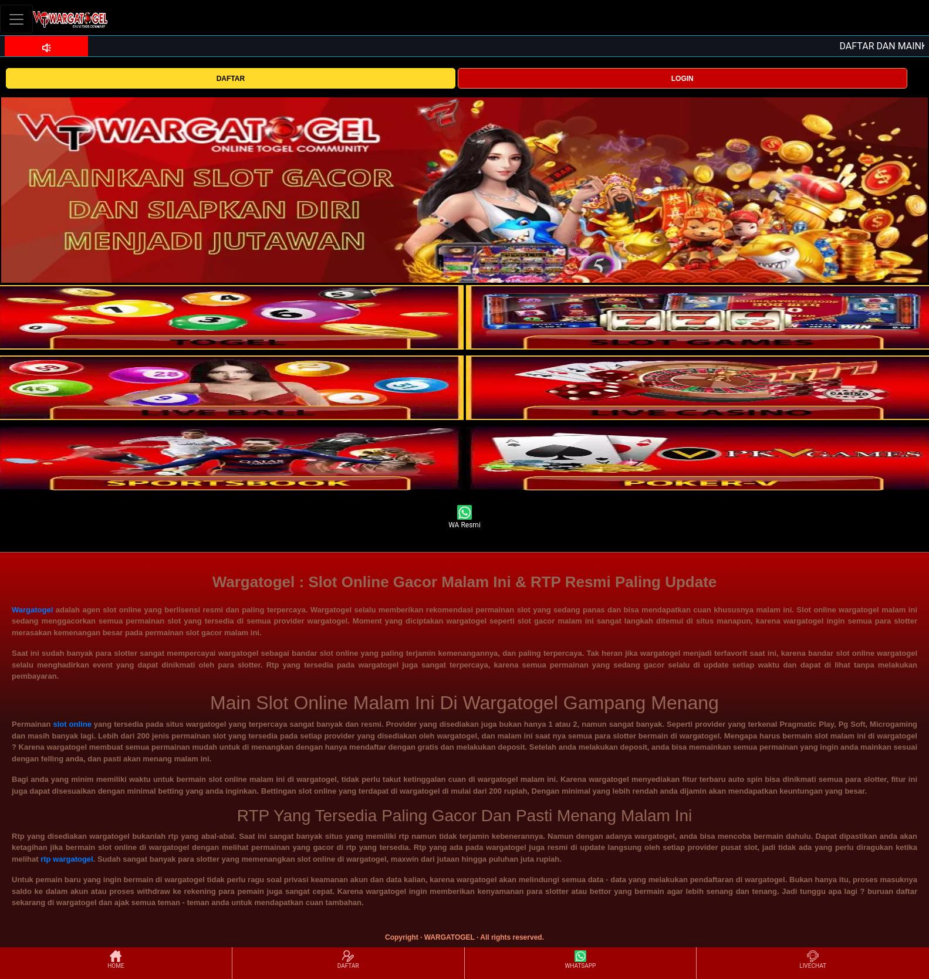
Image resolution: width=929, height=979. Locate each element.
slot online (72, 724)
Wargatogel (32, 609)
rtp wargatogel (66, 859)
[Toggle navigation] (16, 19)
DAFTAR (231, 78)
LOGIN (682, 78)
